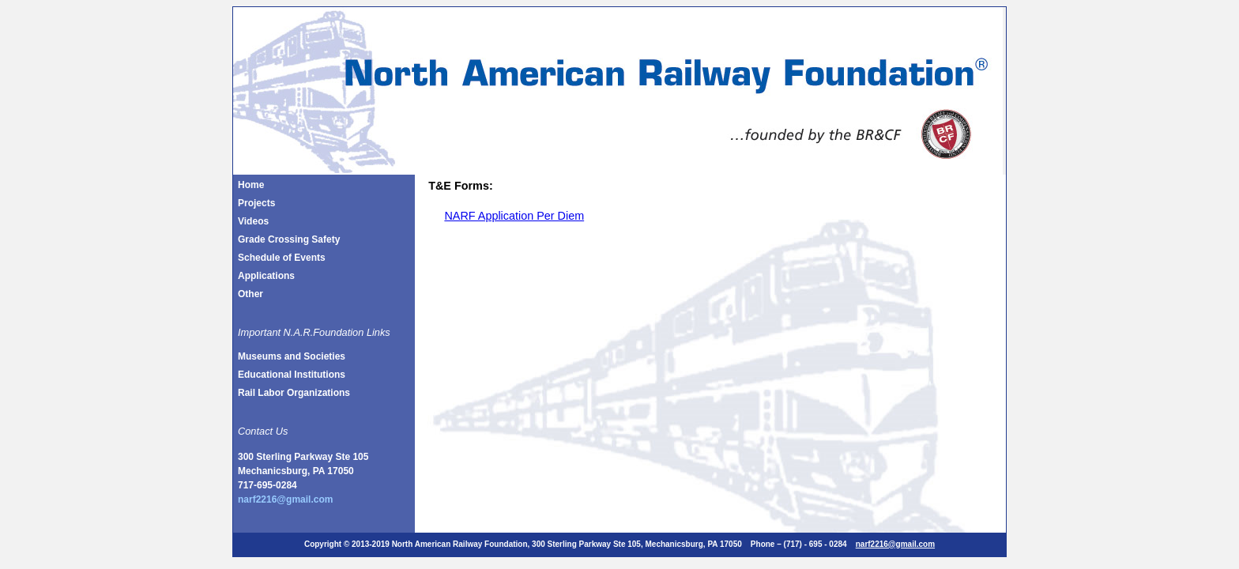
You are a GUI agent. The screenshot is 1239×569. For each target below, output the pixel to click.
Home (251, 184)
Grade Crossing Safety (289, 239)
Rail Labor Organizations (294, 392)
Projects (256, 203)
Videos (253, 221)
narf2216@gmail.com (285, 499)
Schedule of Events (282, 257)
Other (250, 294)
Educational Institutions (291, 374)
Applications (266, 275)
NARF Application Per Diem (514, 215)
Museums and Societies (291, 356)
